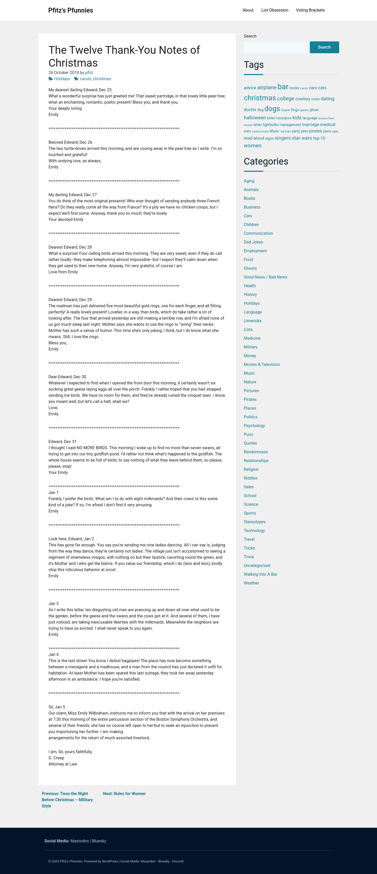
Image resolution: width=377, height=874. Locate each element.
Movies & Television (262, 364)
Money (250, 355)
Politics (251, 417)
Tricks (249, 548)
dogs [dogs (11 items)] (272, 109)
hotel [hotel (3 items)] (271, 118)
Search (250, 36)
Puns (248, 434)
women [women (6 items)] (253, 145)
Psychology (254, 425)
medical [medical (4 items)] (327, 124)
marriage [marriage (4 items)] (310, 124)
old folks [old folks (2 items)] (285, 131)
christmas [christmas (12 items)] (260, 98)
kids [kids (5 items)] (297, 118)
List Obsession (274, 10)
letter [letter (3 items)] (258, 125)
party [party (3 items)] (296, 131)
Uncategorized (257, 565)
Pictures (251, 390)
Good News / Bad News (265, 277)
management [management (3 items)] (290, 125)
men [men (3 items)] (247, 131)
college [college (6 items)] (285, 98)
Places (250, 408)
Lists (248, 329)
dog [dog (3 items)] (260, 110)
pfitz (89, 72)
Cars (248, 215)
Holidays (62, 78)
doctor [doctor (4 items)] (250, 109)
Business (252, 207)
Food (248, 259)
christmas (102, 78)
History (250, 294)
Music (249, 373)
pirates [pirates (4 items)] (315, 130)
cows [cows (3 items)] (315, 99)
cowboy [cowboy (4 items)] (302, 98)
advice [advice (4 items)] (250, 87)
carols (85, 78)
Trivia (249, 556)
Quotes (250, 443)
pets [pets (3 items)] (304, 131)
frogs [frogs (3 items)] (295, 110)
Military (251, 347)
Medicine (252, 338)
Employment (255, 250)
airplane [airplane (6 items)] (267, 87)
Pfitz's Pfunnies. (71, 861)
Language (253, 312)
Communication (258, 233)
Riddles (250, 478)
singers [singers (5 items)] (283, 138)
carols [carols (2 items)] (304, 88)
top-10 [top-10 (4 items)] (319, 138)
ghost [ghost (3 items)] (314, 110)
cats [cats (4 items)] (322, 87)
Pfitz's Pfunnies (70, 10)
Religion (251, 469)
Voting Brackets (310, 10)
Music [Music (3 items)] (274, 131)
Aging (249, 180)
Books (250, 198)
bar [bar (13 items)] (283, 86)
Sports (250, 513)
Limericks (253, 320)
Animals (251, 189)
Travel (249, 539)
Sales (249, 486)
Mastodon (80, 841)
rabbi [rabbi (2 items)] (335, 131)
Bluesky (99, 841)
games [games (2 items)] (304, 110)
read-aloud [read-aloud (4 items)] (254, 138)
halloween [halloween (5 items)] (255, 118)
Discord (177, 861)
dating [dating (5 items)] (328, 99)
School (250, 495)
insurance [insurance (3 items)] (284, 118)
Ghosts (250, 268)
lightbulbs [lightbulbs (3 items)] (271, 125)
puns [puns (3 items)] (327, 131)
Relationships (256, 460)
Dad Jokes (253, 242)
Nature (250, 382)
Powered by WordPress (101, 861)
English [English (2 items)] (285, 110)
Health (250, 285)
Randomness (256, 451)
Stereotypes (255, 521)
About (248, 10)
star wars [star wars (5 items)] (302, 138)
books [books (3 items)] (294, 88)
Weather (251, 583)
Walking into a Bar (260, 574)
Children (251, 224)
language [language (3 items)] (310, 118)
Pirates (250, 399)
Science (251, 504)
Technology (254, 530)
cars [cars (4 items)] (313, 87)
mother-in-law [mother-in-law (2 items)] (260, 131)
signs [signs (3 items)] (269, 138)
